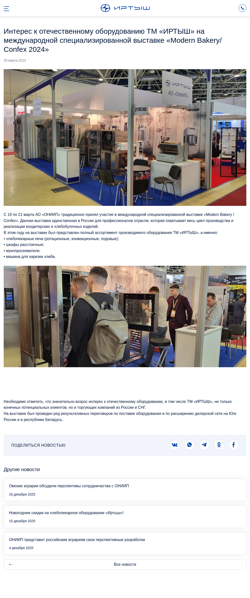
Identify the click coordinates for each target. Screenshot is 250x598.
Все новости (72, 564)
